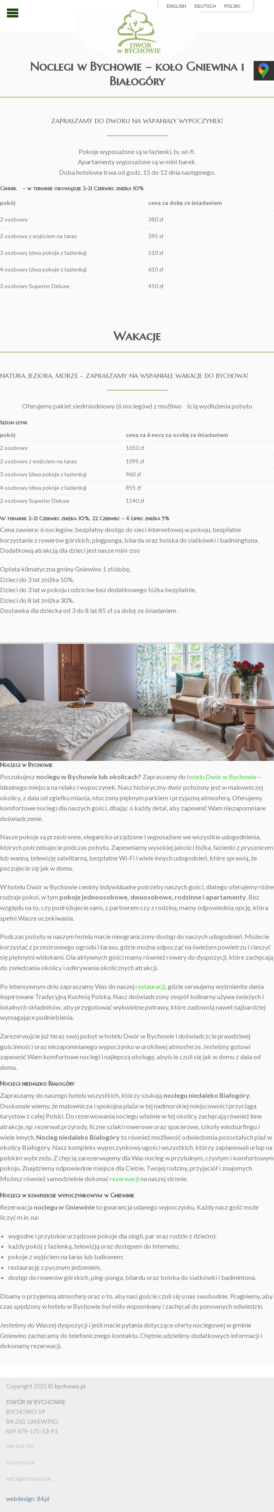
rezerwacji (124, 1178)
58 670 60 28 (20, 1462)
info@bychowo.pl (29, 1479)
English (176, 6)
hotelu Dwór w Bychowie (221, 776)
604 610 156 (19, 1446)
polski (232, 6)
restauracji (150, 986)
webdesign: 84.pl (27, 1498)
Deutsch (205, 6)
